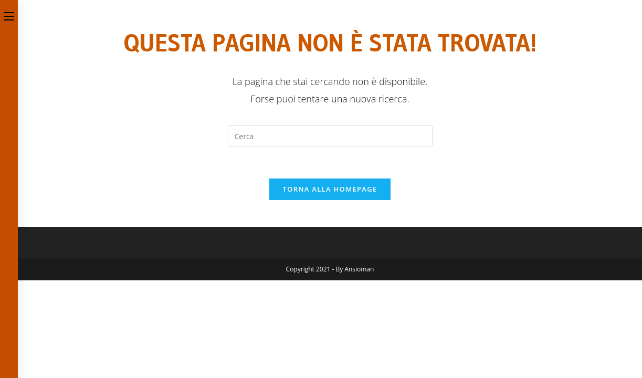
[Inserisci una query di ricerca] (330, 135)
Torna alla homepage (330, 189)
